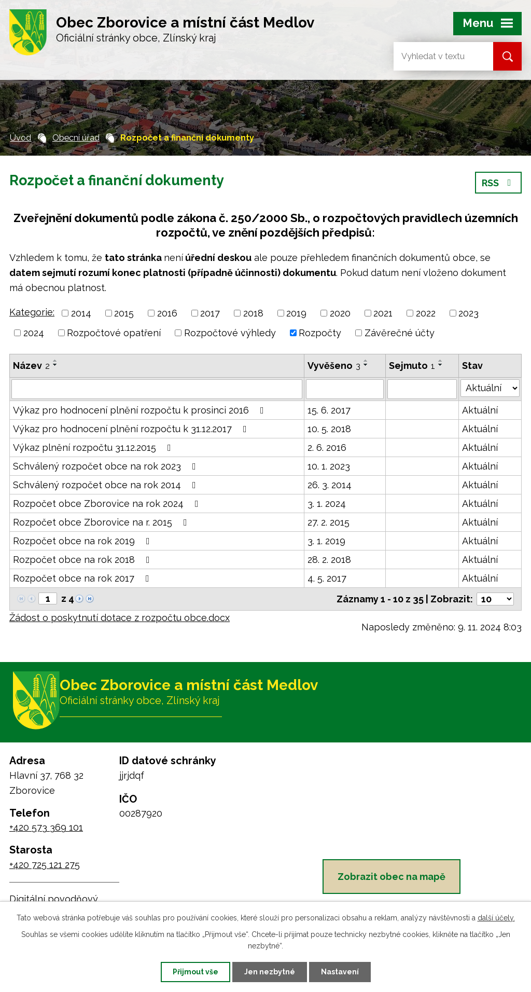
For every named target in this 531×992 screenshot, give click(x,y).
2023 (468, 313)
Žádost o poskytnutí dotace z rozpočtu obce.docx (119, 617)
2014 (81, 313)
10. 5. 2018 (329, 428)
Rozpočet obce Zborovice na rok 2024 (108, 503)
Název (31, 365)
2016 (167, 313)
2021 (383, 313)
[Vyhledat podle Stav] (490, 388)
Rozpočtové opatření (114, 332)
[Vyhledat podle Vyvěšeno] (345, 389)
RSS (498, 182)
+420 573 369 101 (46, 827)
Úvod (20, 138)
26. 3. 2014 (330, 484)
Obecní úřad (76, 138)
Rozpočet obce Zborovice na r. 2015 (102, 522)
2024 (33, 332)
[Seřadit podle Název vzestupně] (55, 361)
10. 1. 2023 (329, 466)
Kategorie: (31, 312)
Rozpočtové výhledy (230, 332)
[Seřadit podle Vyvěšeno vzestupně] (366, 361)
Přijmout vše (195, 972)
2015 (124, 313)
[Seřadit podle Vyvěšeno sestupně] (366, 365)
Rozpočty (320, 332)
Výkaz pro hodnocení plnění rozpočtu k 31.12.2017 (132, 428)
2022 (426, 313)
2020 (340, 313)
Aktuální (480, 410)
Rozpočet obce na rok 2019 (83, 540)
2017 (210, 313)
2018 (253, 313)
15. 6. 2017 (329, 410)
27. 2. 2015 (329, 522)
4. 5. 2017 (327, 578)
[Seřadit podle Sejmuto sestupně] (440, 365)
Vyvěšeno (334, 365)
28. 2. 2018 (329, 559)
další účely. (496, 918)
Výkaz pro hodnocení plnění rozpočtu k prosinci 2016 (140, 410)
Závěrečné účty (400, 332)
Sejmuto (412, 365)
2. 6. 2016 (327, 447)
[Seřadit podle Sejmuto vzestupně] (440, 361)
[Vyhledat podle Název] (156, 389)
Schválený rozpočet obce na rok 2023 (106, 466)
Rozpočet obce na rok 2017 (83, 578)
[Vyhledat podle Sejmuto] (422, 389)
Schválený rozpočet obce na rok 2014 (106, 484)
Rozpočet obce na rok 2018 (83, 559)
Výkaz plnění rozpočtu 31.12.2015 (94, 447)
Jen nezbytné (269, 972)
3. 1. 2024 (327, 503)
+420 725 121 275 (44, 864)
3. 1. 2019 (326, 540)
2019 (296, 313)
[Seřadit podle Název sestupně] (55, 365)
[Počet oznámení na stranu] (495, 599)
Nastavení (340, 972)
